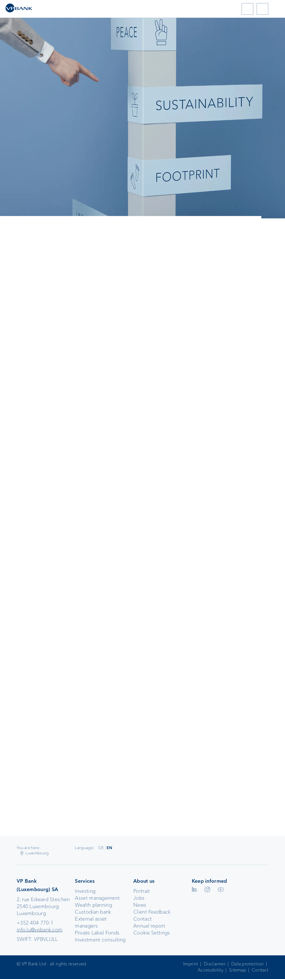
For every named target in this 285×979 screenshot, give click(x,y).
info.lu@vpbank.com (39, 930)
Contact (142, 919)
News (139, 905)
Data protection (247, 963)
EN (109, 847)
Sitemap (237, 970)
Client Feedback (152, 912)
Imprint (190, 963)
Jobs (138, 898)
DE (101, 847)
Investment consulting (100, 940)
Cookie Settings (151, 933)
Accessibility (210, 970)
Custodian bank (93, 912)
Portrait (141, 891)
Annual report (149, 926)
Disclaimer (214, 963)
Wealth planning (93, 905)
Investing (85, 891)
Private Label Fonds (97, 933)
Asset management (97, 898)
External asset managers (91, 922)
